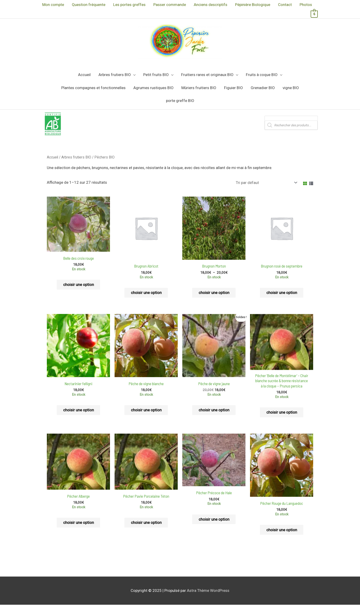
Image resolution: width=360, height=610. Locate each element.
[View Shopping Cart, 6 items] (314, 13)
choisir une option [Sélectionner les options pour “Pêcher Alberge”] (78, 527)
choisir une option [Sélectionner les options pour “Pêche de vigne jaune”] (214, 414)
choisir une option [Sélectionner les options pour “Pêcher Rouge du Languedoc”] (281, 535)
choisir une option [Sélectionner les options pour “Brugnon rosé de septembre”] (281, 297)
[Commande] (265, 187)
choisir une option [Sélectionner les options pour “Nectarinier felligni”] (78, 414)
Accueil (52, 161)
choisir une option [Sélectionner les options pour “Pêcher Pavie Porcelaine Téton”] (146, 527)
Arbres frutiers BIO (76, 161)
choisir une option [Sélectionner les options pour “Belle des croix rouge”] (78, 289)
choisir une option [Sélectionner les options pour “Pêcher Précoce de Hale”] (214, 524)
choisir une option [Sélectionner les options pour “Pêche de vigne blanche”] (146, 414)
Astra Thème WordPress (208, 596)
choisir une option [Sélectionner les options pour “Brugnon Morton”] (214, 297)
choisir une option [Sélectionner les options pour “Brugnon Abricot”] (146, 297)
